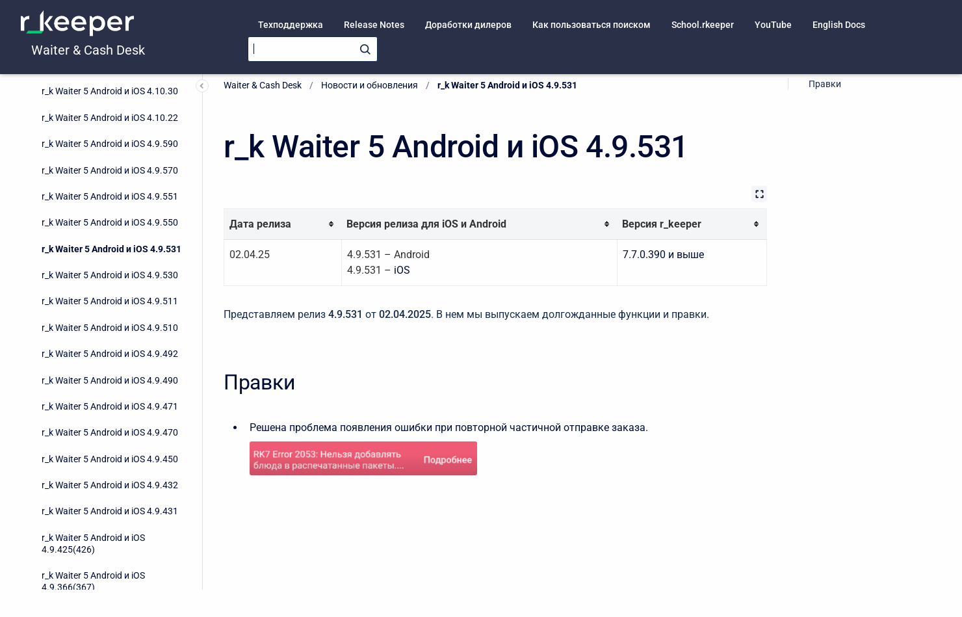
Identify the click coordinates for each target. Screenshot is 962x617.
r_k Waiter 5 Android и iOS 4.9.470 (110, 268)
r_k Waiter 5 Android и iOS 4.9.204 (110, 528)
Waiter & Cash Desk (88, 50)
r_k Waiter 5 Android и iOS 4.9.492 (110, 190)
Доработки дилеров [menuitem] (468, 25)
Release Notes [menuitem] (374, 25)
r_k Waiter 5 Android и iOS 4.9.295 (110, 450)
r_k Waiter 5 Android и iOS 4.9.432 (110, 321)
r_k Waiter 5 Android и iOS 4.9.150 (110, 580)
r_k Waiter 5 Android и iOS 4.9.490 (110, 216)
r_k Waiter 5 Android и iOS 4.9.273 (110, 476)
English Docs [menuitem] (838, 25)
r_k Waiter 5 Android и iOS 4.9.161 (110, 554)
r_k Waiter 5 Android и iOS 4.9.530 (110, 111)
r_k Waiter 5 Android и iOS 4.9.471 (110, 242)
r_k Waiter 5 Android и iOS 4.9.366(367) (93, 417)
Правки (825, 84)
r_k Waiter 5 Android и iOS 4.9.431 (110, 347)
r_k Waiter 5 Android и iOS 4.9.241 (110, 502)
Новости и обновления (369, 85)
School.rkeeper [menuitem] (702, 25)
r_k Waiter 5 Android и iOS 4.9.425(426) (93, 380)
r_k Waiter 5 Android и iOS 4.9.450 (110, 295)
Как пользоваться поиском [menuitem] (591, 25)
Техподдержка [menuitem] (290, 25)
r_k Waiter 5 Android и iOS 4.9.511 (110, 137)
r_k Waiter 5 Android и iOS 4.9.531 (111, 85)
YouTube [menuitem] (773, 25)
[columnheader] (283, 224)
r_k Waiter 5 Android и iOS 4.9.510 (110, 164)
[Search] (313, 49)
